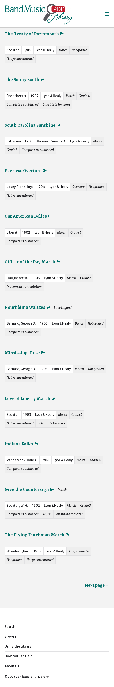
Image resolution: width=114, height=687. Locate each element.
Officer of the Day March (33, 261)
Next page (97, 585)
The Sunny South (25, 79)
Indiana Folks (22, 444)
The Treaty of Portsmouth (34, 34)
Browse (10, 636)
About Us (12, 666)
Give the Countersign (29, 489)
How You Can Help (18, 656)
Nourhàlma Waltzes (28, 307)
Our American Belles (28, 216)
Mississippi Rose (25, 352)
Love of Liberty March (30, 398)
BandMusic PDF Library (32, 676)
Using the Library (18, 646)
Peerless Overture (26, 170)
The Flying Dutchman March (37, 535)
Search (10, 627)
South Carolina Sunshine (33, 125)
